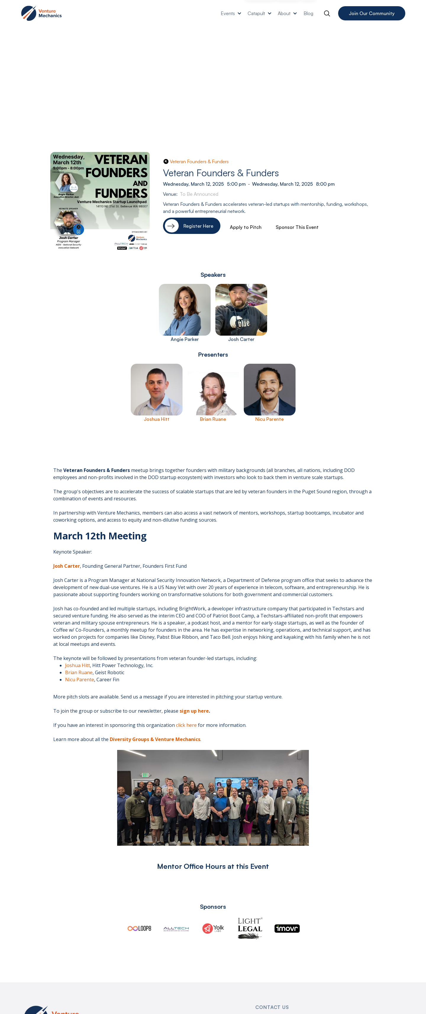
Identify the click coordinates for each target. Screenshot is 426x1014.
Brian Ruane (79, 672)
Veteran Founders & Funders (199, 161)
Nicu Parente (79, 679)
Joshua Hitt (77, 665)
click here (186, 725)
